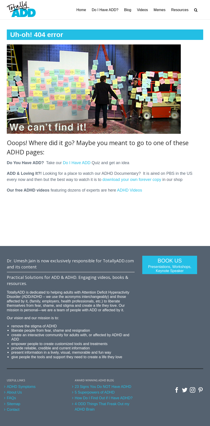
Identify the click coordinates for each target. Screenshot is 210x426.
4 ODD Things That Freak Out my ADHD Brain (102, 406)
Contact (13, 409)
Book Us (170, 265)
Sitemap (13, 404)
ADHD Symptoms (21, 387)
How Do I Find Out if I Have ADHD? (104, 398)
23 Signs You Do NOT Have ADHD (103, 387)
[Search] (196, 9)
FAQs (11, 398)
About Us (14, 392)
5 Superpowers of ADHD (95, 392)
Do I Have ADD (76, 163)
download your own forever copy (131, 179)
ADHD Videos (129, 190)
